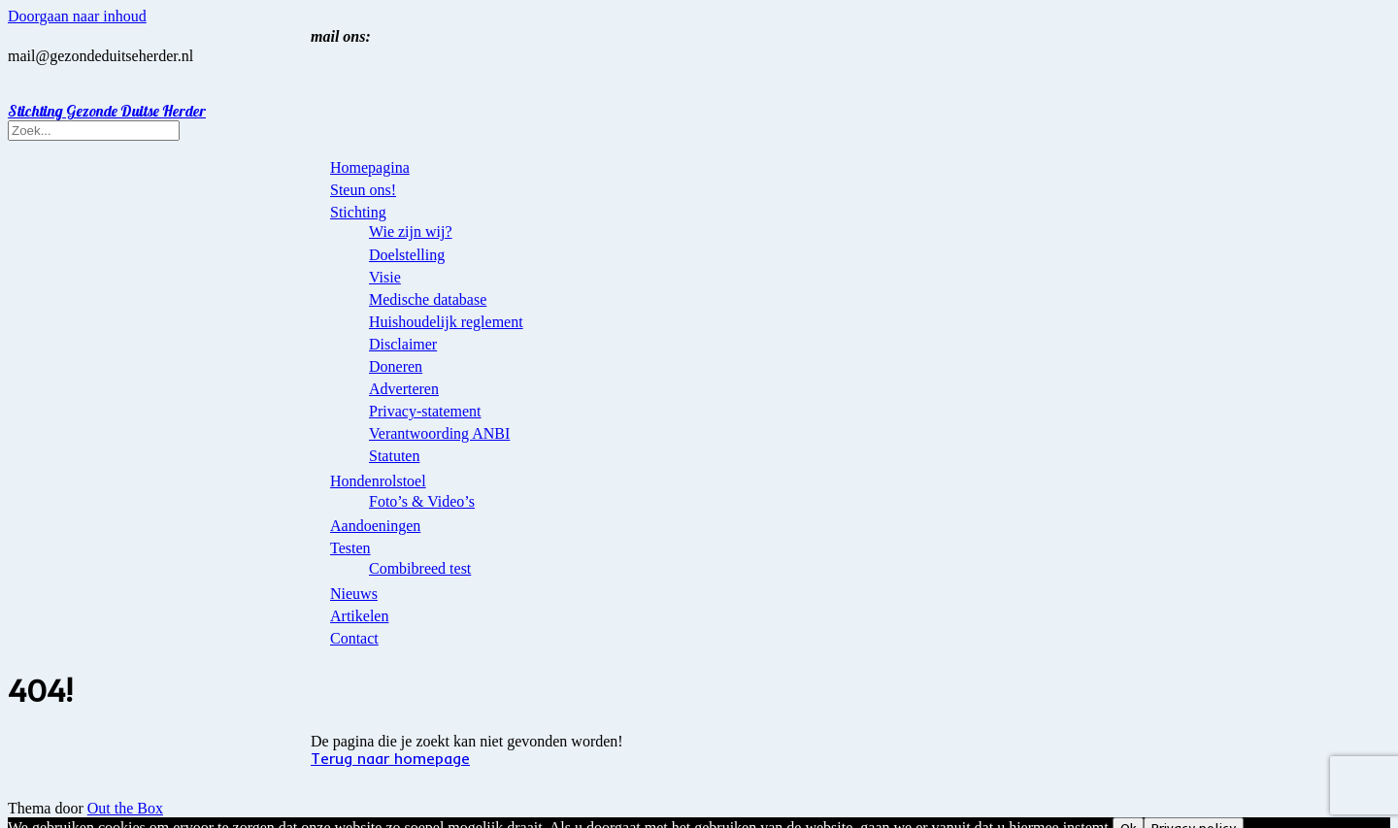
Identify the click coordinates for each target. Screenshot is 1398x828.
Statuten (394, 455)
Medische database (427, 299)
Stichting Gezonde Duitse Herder (107, 110)
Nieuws (354, 593)
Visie (385, 277)
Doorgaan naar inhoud (77, 16)
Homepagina (370, 167)
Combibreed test (420, 568)
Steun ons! (363, 190)
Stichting (358, 212)
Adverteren (404, 389)
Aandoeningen (375, 525)
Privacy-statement (425, 411)
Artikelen (359, 616)
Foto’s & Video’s (422, 501)
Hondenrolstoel (378, 481)
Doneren (395, 366)
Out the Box (125, 808)
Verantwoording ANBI (439, 433)
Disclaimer (403, 344)
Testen (350, 548)
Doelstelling (407, 255)
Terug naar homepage (390, 758)
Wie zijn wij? (410, 231)
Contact (354, 638)
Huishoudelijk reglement (446, 322)
